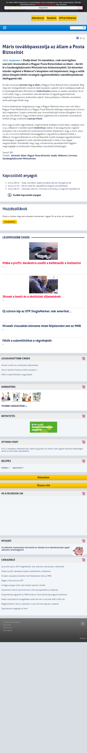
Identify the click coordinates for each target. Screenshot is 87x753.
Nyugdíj (6, 540)
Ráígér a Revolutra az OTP (12, 580)
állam (23, 155)
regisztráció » (18, 468)
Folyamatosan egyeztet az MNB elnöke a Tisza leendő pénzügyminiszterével (34, 594)
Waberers (62, 155)
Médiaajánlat (7, 630)
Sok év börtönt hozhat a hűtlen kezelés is (19, 370)
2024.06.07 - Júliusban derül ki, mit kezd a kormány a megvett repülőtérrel (44, 189)
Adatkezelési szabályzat (11, 622)
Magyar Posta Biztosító (38, 155)
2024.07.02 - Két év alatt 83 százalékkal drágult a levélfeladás (38, 186)
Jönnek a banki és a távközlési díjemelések (19, 365)
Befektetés (8, 416)
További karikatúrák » (14, 406)
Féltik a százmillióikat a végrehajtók (16, 374)
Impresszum (7, 628)
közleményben (44, 91)
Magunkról (7, 625)
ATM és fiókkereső (67, 18)
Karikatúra (8, 386)
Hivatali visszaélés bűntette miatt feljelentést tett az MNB (26, 576)
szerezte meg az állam (29, 85)
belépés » (5, 468)
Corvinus (72, 155)
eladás (54, 155)
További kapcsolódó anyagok (27, 195)
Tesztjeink (51, 18)
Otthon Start (9, 442)
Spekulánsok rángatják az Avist (14, 608)
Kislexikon (43, 477)
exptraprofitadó (34, 118)
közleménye (40, 128)
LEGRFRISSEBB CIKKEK (16, 237)
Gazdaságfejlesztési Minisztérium (19, 158)
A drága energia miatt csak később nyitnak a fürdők (23, 585)
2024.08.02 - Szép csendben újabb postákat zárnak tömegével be (39, 183)
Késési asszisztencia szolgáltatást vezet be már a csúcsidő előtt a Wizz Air (33, 599)
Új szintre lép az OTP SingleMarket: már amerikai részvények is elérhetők (32, 566)
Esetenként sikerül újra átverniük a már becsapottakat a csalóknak (29, 590)
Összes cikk (43, 485)
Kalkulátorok (38, 18)
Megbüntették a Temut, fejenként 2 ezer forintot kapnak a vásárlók (30, 604)
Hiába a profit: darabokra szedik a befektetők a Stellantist (26, 571)
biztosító (15, 155)
